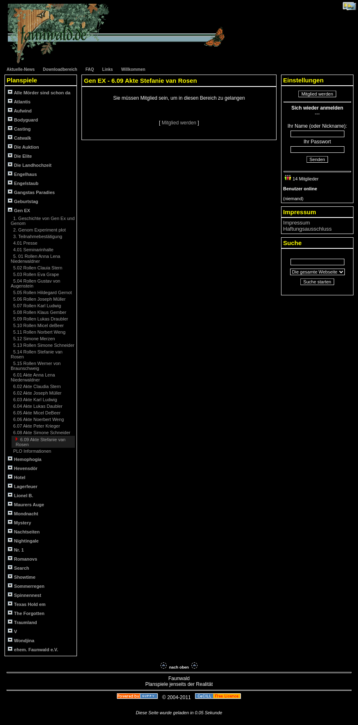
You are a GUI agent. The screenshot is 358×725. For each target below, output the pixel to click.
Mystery (19, 522)
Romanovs (22, 558)
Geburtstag (23, 201)
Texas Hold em (27, 604)
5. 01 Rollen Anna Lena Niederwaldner (35, 259)
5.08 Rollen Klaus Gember (39, 312)
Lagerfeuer (22, 486)
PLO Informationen (31, 451)
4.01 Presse (24, 243)
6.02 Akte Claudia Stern (36, 386)
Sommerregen (26, 586)
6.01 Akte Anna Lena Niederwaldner (33, 377)
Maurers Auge (26, 504)
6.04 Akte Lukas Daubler (37, 406)
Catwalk (19, 137)
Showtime (21, 577)
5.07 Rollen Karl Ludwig (36, 305)
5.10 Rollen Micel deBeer (38, 325)
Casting (19, 128)
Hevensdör (22, 468)
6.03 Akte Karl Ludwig (34, 399)
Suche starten (317, 281)
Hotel (17, 477)
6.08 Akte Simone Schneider (41, 432)
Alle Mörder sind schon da (39, 92)
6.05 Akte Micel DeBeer (36, 412)
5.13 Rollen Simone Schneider (43, 345)
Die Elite (20, 156)
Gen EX (19, 210)
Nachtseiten (24, 531)
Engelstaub (23, 183)
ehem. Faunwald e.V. (33, 649)
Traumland (22, 622)
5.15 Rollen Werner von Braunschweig (35, 366)
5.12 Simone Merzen (33, 338)
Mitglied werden (180, 123)
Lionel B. (20, 495)
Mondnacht (23, 513)
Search (18, 568)
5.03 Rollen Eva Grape (35, 274)
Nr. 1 (16, 549)
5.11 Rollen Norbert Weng (38, 332)
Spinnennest (24, 595)
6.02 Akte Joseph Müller (36, 393)
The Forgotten (26, 613)
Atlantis (19, 101)
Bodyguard (23, 119)
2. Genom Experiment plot (39, 229)
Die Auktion (23, 147)
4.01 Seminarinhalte (32, 249)
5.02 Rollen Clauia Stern (37, 267)
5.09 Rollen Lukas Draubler (40, 318)
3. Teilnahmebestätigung (37, 236)
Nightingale (23, 540)
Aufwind (20, 110)
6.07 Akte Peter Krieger (36, 425)
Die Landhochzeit (29, 165)
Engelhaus (22, 174)
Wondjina (21, 640)
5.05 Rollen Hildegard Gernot (42, 292)
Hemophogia (25, 459)
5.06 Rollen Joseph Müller (38, 299)
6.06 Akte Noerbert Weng (38, 419)
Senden (317, 159)
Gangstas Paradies (31, 192)
